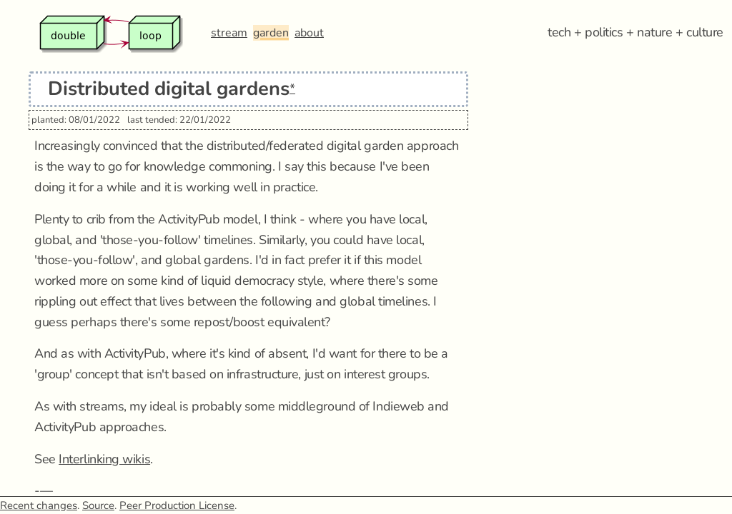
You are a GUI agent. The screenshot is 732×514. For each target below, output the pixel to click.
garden (271, 33)
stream (229, 33)
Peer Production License (176, 505)
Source (98, 505)
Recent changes (38, 505)
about (309, 33)
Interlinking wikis (104, 459)
